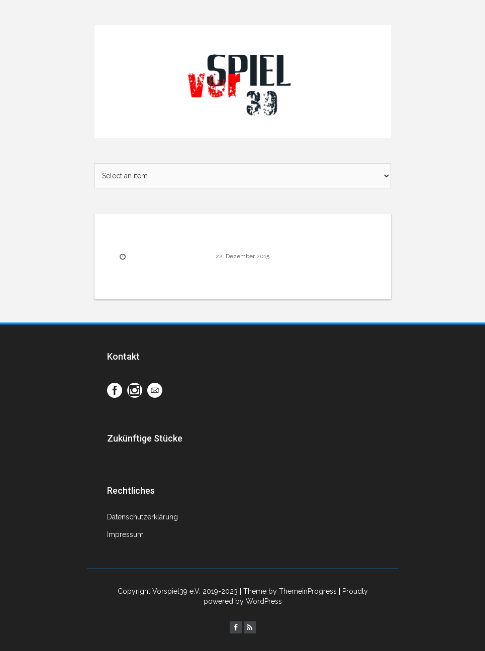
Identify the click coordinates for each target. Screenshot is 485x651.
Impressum (125, 534)
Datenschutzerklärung (142, 517)
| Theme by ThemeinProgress (288, 591)
